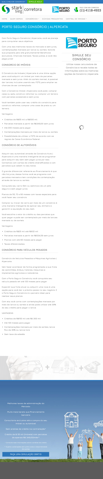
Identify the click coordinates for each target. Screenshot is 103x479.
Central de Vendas (76, 19)
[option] (30, 129)
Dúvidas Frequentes (52, 19)
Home (4, 19)
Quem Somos (16, 19)
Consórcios (32, 19)
